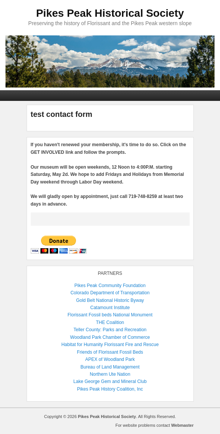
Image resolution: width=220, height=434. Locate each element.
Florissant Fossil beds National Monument (110, 315)
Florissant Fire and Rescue (131, 344)
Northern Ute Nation (110, 374)
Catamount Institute (110, 307)
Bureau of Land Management (110, 367)
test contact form (61, 114)
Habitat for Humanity (82, 344)
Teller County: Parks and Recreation (109, 329)
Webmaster (182, 425)
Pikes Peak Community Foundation (110, 285)
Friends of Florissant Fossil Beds (110, 352)
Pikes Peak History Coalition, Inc (110, 389)
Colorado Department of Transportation (109, 292)
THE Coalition (110, 322)
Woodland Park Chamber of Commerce (110, 337)
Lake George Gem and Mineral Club (110, 381)
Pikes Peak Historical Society (110, 13)
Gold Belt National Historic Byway (110, 300)
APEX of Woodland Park (110, 359)
